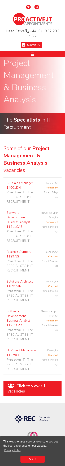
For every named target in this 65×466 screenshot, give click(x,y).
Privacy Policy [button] (12, 450)
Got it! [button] (32, 459)
